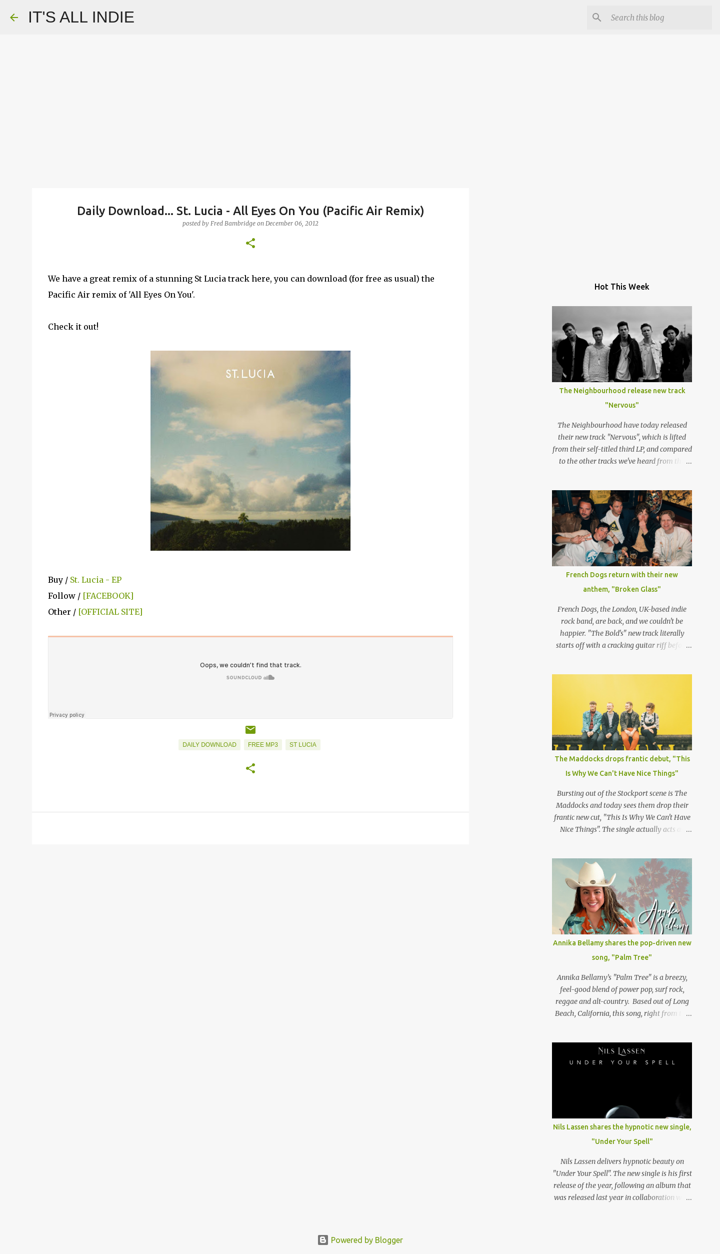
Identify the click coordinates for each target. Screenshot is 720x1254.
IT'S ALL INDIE (81, 17)
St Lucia (303, 744)
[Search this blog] (659, 18)
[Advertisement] (250, 929)
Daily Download (209, 744)
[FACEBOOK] (108, 596)
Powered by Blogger (360, 1239)
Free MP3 (263, 744)
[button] (250, 244)
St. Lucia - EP (96, 580)
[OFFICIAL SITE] (110, 612)
